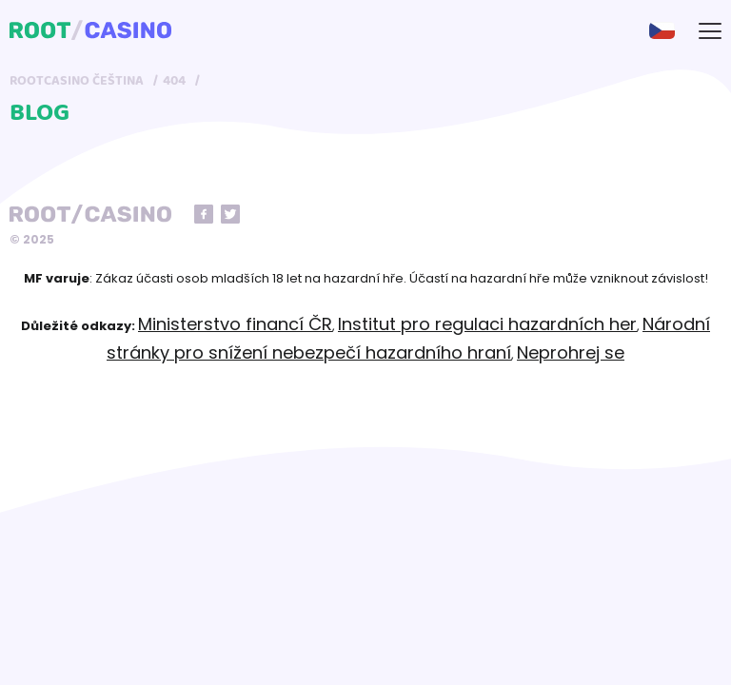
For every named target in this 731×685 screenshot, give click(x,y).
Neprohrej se (570, 352)
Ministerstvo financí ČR (235, 324)
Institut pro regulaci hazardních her (487, 324)
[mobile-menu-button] (710, 30)
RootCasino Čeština (77, 80)
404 (174, 80)
